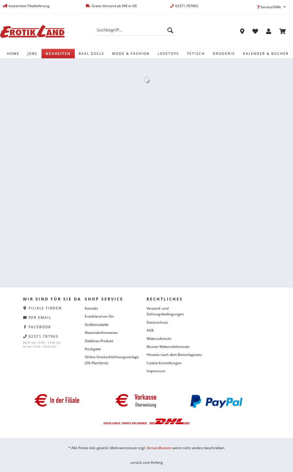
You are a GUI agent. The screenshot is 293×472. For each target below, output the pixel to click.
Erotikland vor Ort (99, 316)
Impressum (155, 371)
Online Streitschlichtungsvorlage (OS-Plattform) (112, 360)
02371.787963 (43, 336)
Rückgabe (93, 348)
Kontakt (91, 308)
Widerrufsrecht (158, 338)
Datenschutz (157, 322)
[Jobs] (32, 53)
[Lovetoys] (168, 53)
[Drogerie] (224, 53)
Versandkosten (158, 447)
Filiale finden (45, 308)
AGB (150, 330)
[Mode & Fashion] (131, 53)
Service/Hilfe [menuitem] (269, 7)
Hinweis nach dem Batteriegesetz (174, 354)
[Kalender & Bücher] (266, 53)
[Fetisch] (196, 53)
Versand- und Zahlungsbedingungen (165, 311)
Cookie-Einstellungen (164, 363)
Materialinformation (101, 332)
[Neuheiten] (58, 53)
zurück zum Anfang (146, 462)
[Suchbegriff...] (135, 30)
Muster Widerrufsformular (168, 346)
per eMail (40, 317)
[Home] (13, 53)
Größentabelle (96, 324)
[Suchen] (170, 30)
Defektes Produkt (99, 340)
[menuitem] (135, 32)
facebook (40, 326)
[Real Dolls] (91, 53)
